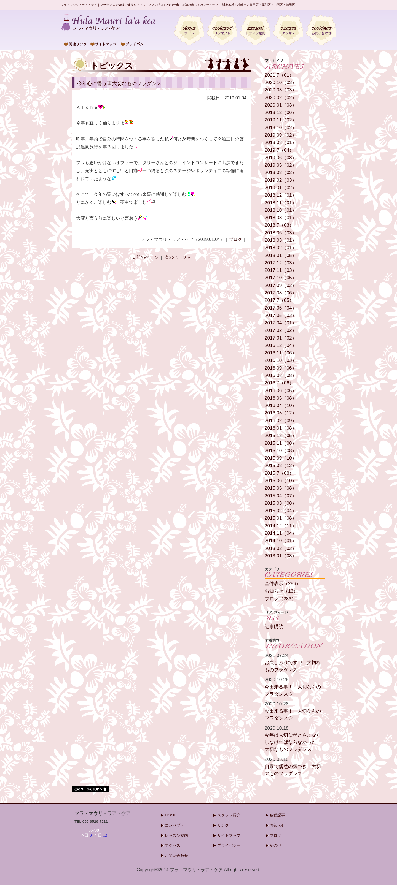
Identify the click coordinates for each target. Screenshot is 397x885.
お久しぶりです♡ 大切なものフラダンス (295, 662)
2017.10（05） (281, 277)
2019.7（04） (279, 150)
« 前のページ (145, 257)
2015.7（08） (279, 473)
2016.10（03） (281, 360)
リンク (223, 825)
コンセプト (174, 825)
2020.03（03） (281, 90)
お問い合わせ (176, 855)
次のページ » (177, 257)
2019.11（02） (281, 120)
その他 (275, 845)
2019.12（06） (281, 112)
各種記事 (277, 815)
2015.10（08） (281, 450)
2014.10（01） (281, 540)
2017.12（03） (281, 262)
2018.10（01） (281, 210)
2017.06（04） (281, 308)
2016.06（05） (281, 390)
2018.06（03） (281, 232)
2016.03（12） (281, 413)
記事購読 (274, 626)
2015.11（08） (281, 443)
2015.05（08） (281, 488)
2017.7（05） (279, 300)
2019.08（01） (281, 142)
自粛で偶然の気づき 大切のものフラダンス (295, 766)
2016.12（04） (281, 345)
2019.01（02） (281, 187)
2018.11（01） (281, 202)
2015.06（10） (281, 480)
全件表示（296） (283, 583)
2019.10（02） (281, 127)
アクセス (172, 845)
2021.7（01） (279, 75)
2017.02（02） (281, 330)
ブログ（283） (280, 598)
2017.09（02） (281, 285)
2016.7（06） (279, 383)
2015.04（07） (281, 495)
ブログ (235, 239)
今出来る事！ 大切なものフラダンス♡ (295, 686)
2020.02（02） (281, 97)
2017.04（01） (281, 323)
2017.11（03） (281, 270)
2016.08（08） (281, 375)
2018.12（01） (281, 195)
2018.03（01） (281, 240)
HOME (171, 815)
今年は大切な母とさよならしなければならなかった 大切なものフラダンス (295, 738)
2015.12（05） (281, 435)
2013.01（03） (281, 555)
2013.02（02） (281, 548)
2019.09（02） (281, 135)
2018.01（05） (281, 255)
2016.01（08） (281, 428)
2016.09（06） (281, 368)
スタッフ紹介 (228, 815)
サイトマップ (228, 835)
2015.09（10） (281, 458)
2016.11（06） (281, 353)
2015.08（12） (281, 465)
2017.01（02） (281, 338)
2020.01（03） (281, 105)
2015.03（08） (281, 503)
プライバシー (228, 845)
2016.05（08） (281, 398)
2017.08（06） (281, 293)
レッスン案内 (176, 835)
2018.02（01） (281, 247)
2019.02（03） (281, 180)
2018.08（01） (281, 217)
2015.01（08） (281, 518)
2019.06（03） (281, 157)
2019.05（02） (281, 165)
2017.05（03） (281, 315)
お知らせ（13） (281, 591)
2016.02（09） (281, 420)
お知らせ (277, 825)
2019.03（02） (281, 172)
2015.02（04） (281, 510)
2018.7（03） (279, 225)
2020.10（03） (281, 82)
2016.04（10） (281, 405)
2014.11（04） (281, 533)
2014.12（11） (281, 525)
